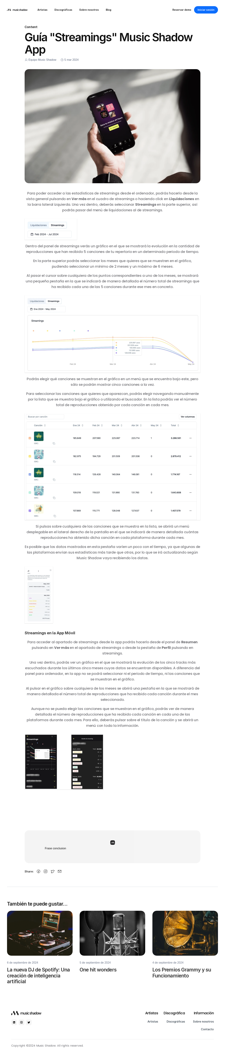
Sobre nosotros (89, 9)
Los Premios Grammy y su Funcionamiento (182, 977)
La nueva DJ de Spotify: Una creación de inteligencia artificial (39, 980)
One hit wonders (98, 974)
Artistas (42, 9)
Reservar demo (181, 9)
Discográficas (63, 9)
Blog (108, 9)
